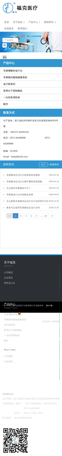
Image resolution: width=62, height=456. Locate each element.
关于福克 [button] (19, 22)
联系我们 (22, 28)
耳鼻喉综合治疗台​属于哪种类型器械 (24, 181)
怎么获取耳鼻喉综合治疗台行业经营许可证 (27, 201)
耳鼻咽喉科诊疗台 (12, 70)
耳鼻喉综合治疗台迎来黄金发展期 (23, 175)
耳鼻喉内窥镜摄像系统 (15, 77)
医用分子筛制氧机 (12, 90)
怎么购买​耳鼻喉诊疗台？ (18, 188)
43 (45, 216)
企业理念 (8, 277)
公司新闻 (8, 356)
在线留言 (9, 28)
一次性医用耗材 (11, 97)
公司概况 (8, 272)
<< (9, 216)
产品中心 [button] (34, 22)
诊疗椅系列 (9, 84)
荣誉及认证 (9, 283)
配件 (5, 104)
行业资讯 (8, 361)
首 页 (43, 165)
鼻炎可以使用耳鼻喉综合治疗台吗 (23, 207)
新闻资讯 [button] (50, 22)
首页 (6, 22)
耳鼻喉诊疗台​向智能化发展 (19, 194)
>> (52, 216)
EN (4, 57)
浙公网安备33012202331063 (31, 313)
